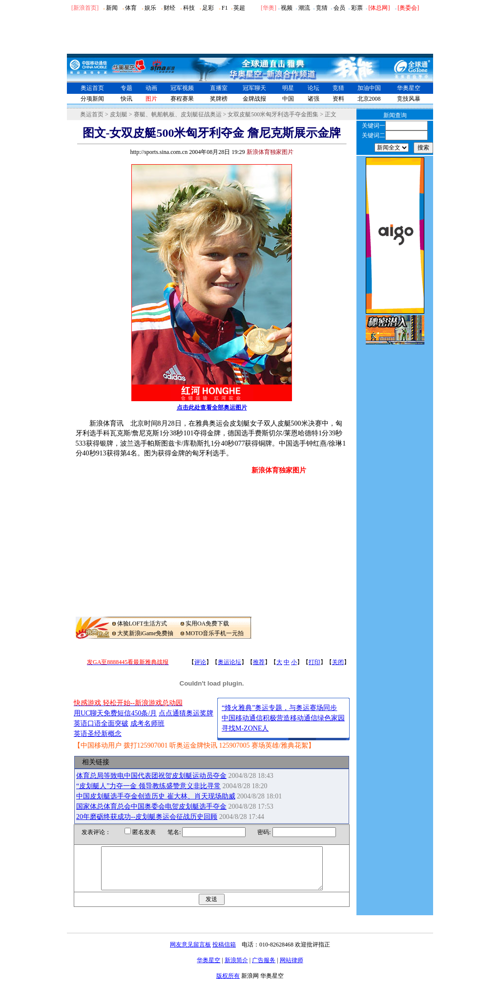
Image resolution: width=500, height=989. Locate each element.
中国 (288, 98)
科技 (189, 7)
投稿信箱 (224, 953)
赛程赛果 (182, 98)
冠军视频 (182, 88)
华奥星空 (408, 88)
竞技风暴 (408, 98)
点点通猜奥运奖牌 (186, 713)
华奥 (268, 7)
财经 (169, 7)
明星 (288, 88)
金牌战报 (254, 98)
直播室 (219, 88)
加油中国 (369, 88)
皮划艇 (118, 114)
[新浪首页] (85, 7)
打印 (314, 662)
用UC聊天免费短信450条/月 (115, 713)
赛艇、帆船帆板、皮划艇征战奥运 (178, 114)
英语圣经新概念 (98, 733)
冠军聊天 (254, 88)
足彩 (208, 7)
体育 (131, 7)
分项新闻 (92, 98)
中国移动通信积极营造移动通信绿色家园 (283, 718)
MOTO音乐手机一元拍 (215, 633)
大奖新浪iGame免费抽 (145, 633)
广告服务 (263, 969)
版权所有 (228, 984)
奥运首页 (92, 88)
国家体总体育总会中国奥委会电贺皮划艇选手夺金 (151, 806)
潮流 (304, 7)
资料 (338, 98)
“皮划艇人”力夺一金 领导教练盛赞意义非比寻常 (148, 786)
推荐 (259, 662)
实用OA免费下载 (207, 623)
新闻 (112, 7)
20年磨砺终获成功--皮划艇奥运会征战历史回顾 (146, 816)
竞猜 (322, 7)
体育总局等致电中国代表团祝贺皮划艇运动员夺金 (151, 775)
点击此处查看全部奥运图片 (212, 407)
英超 (239, 7)
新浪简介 (236, 969)
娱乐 (150, 7)
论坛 (313, 88)
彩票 (357, 7)
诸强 (313, 98)
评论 (200, 662)
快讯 (126, 98)
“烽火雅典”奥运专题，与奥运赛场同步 (279, 707)
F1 (225, 7)
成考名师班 (147, 723)
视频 (286, 7)
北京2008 (369, 98)
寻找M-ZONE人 (245, 728)
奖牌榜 (219, 98)
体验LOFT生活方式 (142, 623)
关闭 (338, 662)
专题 (126, 88)
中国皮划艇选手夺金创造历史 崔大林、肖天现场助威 (155, 796)
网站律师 (291, 969)
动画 (151, 88)
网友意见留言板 (190, 953)
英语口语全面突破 (101, 723)
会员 (339, 7)
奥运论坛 (229, 662)
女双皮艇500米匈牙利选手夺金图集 (273, 114)
